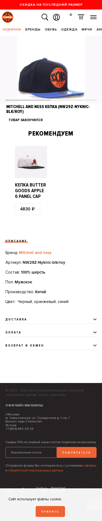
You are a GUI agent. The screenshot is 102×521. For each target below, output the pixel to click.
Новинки (12, 29)
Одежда (69, 29)
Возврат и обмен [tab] (24, 346)
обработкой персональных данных (35, 470)
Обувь (51, 29)
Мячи (87, 29)
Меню (93, 15)
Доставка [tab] (16, 319)
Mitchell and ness (35, 252)
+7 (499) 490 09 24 (19, 429)
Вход (56, 17)
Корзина (81, 17)
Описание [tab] (16, 241)
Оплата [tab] (13, 332)
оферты (90, 466)
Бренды (33, 29)
